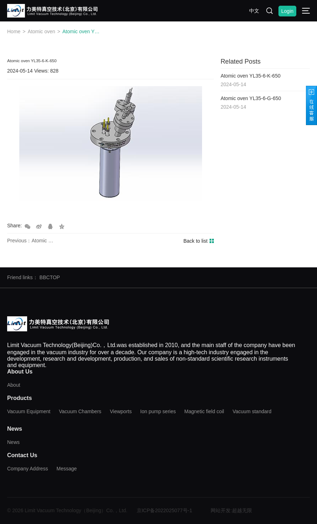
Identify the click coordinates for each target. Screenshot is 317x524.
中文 (254, 11)
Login (287, 11)
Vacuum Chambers (80, 411)
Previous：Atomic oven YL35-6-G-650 (31, 240)
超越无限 (242, 510)
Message (66, 468)
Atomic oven (41, 31)
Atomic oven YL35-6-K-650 (81, 31)
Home (13, 31)
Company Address (27, 468)
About (13, 385)
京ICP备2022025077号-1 (164, 510)
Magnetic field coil (204, 411)
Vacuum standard (252, 411)
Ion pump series (158, 411)
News (13, 442)
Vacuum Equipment (28, 411)
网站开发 (221, 510)
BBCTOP (50, 277)
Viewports (121, 411)
